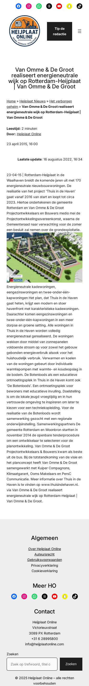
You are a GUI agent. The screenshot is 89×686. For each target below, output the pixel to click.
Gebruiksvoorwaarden (44, 560)
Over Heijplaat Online (44, 549)
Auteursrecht (44, 554)
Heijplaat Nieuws (32, 101)
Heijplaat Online (29, 134)
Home (11, 101)
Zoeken (12, 654)
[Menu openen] (79, 31)
